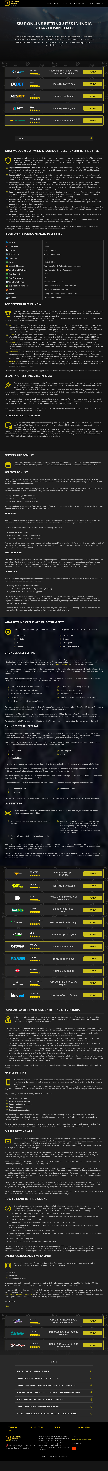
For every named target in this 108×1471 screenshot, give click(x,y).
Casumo (33, 1331)
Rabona (33, 969)
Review (93, 72)
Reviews (77, 3)
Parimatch (35, 884)
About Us (100, 3)
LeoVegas (34, 1343)
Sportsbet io (36, 921)
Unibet (33, 933)
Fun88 (33, 957)
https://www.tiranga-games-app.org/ (18, 1294)
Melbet (33, 94)
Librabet (34, 993)
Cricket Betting (66, 3)
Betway (33, 945)
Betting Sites (52, 3)
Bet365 (33, 908)
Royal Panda (36, 981)
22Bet (32, 107)
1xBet (32, 82)
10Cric (33, 896)
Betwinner (35, 119)
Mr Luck (34, 1319)
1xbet (7, 1306)
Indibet (33, 70)
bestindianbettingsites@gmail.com (83, 1439)
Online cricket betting (62, 664)
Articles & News (88, 3)
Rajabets (34, 872)
